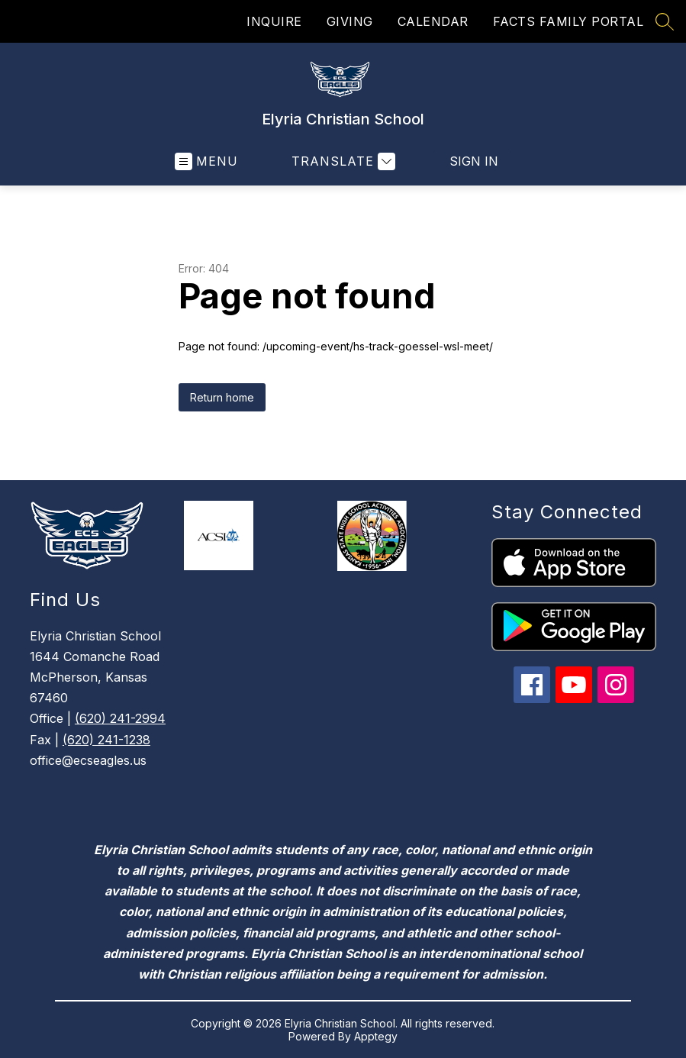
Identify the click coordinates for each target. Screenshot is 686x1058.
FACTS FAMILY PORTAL (568, 21)
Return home (222, 397)
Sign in (473, 161)
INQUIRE (274, 21)
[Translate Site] (341, 161)
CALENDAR (433, 21)
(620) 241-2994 (120, 718)
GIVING (350, 21)
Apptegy (376, 1036)
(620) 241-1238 (106, 739)
